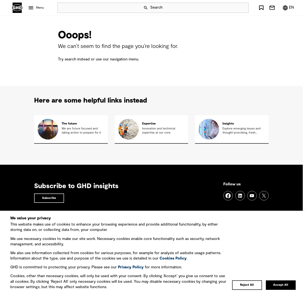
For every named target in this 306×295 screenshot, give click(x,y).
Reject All (247, 284)
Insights (228, 123)
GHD (17, 8)
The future (69, 123)
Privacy (131, 267)
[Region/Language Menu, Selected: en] (288, 8)
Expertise (149, 123)
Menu (40, 7)
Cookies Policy (173, 258)
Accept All (280, 284)
